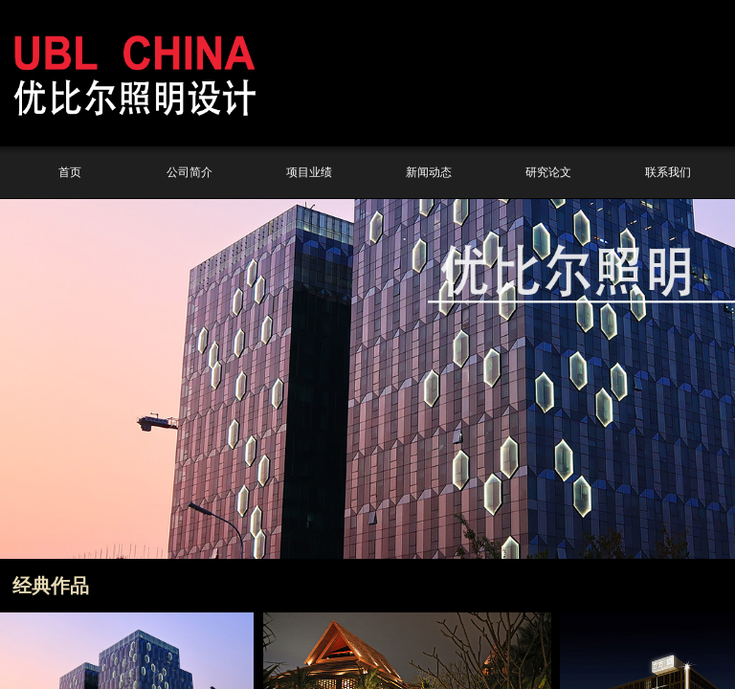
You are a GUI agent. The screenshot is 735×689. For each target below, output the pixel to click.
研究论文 (548, 172)
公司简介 (189, 172)
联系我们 (668, 172)
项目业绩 (309, 172)
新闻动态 (429, 172)
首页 (69, 172)
